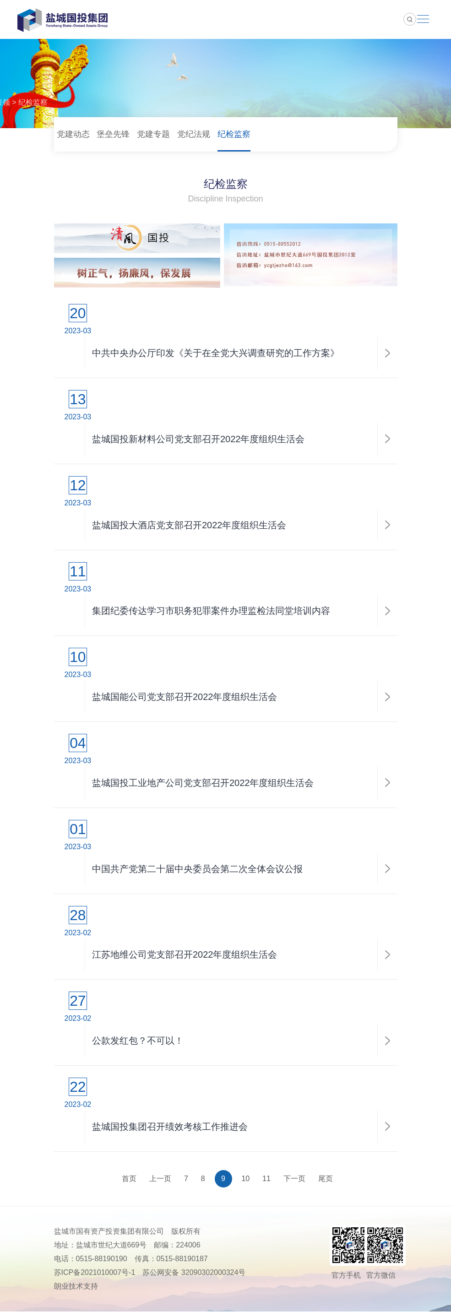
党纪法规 (193, 134)
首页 (129, 1179)
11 (266, 1179)
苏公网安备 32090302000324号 (193, 1273)
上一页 (160, 1179)
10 (245, 1179)
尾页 (325, 1179)
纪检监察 (33, 102)
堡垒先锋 (113, 134)
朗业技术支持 (76, 1286)
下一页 (294, 1179)
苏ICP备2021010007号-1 (95, 1273)
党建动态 (73, 134)
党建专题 (153, 134)
